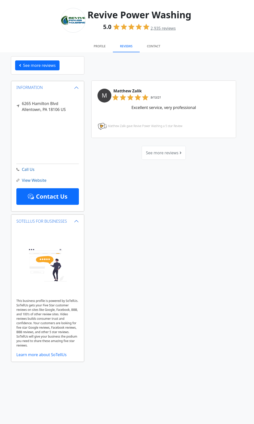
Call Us (25, 169)
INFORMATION (29, 87)
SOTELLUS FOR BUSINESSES (41, 221)
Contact (153, 46)
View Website (31, 180)
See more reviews (163, 153)
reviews (163, 28)
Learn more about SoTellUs (41, 354)
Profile (100, 46)
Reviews (126, 46)
